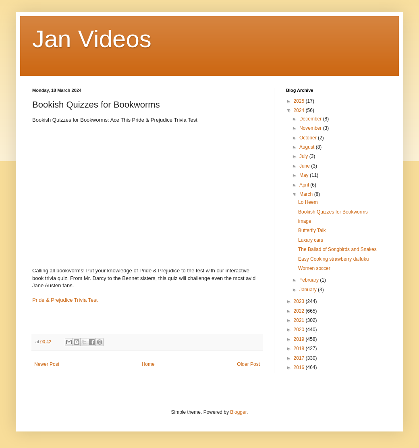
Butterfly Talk (312, 230)
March (306, 194)
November (311, 128)
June (305, 166)
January (308, 289)
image (304, 221)
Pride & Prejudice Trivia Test (64, 300)
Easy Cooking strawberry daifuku (333, 259)
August (307, 147)
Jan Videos (91, 38)
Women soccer (314, 268)
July (304, 156)
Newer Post (46, 364)
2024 (300, 110)
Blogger (238, 412)
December (311, 119)
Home (148, 364)
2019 (300, 339)
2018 (300, 348)
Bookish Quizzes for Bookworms (333, 212)
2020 (300, 329)
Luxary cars (310, 240)
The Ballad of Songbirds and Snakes (337, 249)
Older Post (248, 364)
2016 (300, 367)
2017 (300, 358)
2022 (300, 311)
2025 (300, 101)
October (308, 138)
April (304, 185)
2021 (300, 320)
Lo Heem (308, 202)
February (309, 280)
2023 (300, 301)
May (304, 175)
